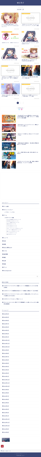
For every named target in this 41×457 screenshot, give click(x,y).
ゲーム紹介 (6, 206)
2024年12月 (6, 340)
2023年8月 (6, 392)
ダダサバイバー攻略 (9, 217)
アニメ (5, 267)
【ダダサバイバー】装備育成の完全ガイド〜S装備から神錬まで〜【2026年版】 (21, 290)
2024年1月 (6, 376)
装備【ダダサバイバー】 (11, 223)
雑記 (5, 257)
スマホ (5, 250)
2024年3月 (6, 369)
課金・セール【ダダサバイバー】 (13, 231)
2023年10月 (6, 386)
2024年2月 (6, 373)
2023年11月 (6, 383)
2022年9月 (6, 429)
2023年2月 (6, 412)
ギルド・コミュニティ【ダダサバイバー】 (15, 228)
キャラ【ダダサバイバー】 (12, 226)
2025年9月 (6, 320)
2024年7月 (6, 356)
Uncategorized (7, 270)
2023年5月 (6, 402)
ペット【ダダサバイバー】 (12, 232)
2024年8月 (6, 353)
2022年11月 (6, 422)
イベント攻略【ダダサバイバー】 (13, 222)
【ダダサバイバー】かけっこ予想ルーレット (13, 299)
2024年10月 (6, 346)
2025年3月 (6, 330)
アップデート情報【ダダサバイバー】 (14, 229)
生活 (5, 241)
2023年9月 (6, 389)
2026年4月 (6, 314)
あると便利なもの (8, 247)
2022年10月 (6, 425)
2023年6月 (6, 399)
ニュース (6, 237)
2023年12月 (6, 379)
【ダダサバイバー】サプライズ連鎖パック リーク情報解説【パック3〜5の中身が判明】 (21, 286)
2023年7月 (6, 396)
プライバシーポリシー (19, 453)
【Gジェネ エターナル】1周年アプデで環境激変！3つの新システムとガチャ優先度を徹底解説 (21, 303)
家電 (5, 244)
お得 (5, 260)
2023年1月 (6, 415)
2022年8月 (6, 432)
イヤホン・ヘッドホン (10, 212)
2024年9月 (6, 350)
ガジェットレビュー (8, 209)
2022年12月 (6, 419)
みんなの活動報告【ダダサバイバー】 (14, 219)
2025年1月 (6, 337)
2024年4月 (6, 366)
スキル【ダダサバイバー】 (12, 225)
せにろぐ (20, 3)
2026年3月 (6, 317)
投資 (5, 264)
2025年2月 (6, 333)
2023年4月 (6, 406)
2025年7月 (6, 323)
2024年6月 (6, 360)
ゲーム (5, 215)
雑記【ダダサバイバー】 (11, 234)
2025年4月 (6, 327)
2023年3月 (6, 409)
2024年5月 (6, 363)
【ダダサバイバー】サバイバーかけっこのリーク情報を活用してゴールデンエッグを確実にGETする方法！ (21, 295)
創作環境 (6, 254)
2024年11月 (6, 343)
